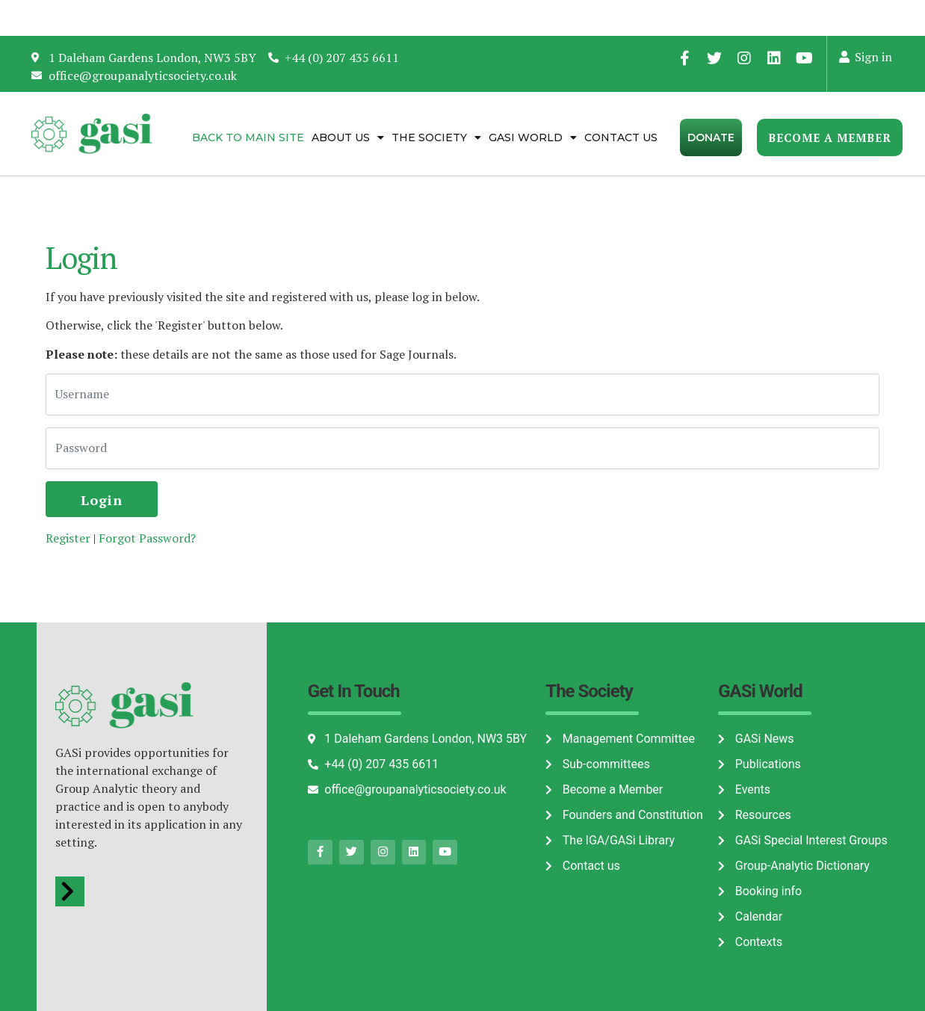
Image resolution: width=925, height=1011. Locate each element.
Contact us (621, 137)
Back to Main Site (248, 137)
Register (68, 538)
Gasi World (533, 137)
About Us (348, 137)
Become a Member (829, 137)
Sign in (864, 57)
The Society (436, 137)
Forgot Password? (147, 538)
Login (102, 500)
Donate (710, 137)
